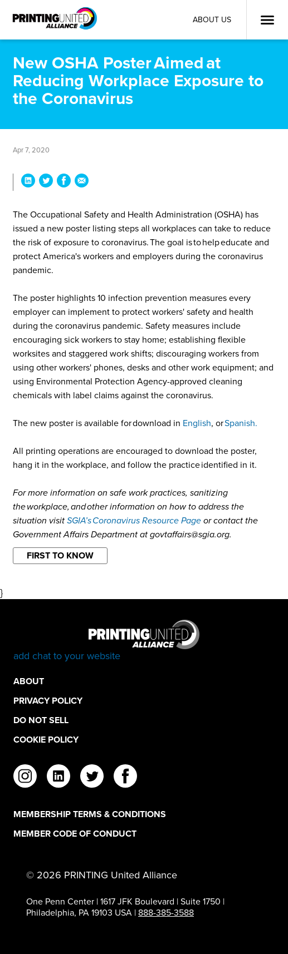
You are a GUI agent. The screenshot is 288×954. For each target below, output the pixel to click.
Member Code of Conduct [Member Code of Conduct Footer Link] (74, 833)
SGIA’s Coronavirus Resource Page (134, 520)
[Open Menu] (267, 20)
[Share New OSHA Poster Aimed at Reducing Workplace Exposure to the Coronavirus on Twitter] (46, 182)
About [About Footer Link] (28, 681)
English (197, 423)
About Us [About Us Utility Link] (212, 19)
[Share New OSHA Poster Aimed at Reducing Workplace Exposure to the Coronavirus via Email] (82, 182)
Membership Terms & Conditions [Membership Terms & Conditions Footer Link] (89, 814)
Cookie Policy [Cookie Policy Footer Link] (46, 739)
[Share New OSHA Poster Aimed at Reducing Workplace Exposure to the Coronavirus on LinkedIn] (28, 182)
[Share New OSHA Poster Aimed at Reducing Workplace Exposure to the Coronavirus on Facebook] (64, 182)
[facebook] (125, 777)
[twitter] (92, 777)
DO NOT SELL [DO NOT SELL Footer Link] (41, 720)
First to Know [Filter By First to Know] (60, 555)
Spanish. (240, 423)
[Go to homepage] (144, 641)
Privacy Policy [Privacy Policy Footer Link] (47, 700)
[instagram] (25, 777)
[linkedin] (58, 777)
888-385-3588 (166, 912)
